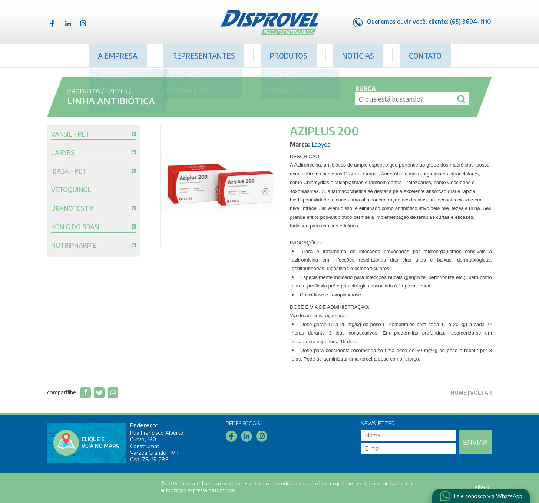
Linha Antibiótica (111, 100)
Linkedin (67, 23)
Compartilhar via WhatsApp (113, 392)
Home (458, 392)
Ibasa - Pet (69, 171)
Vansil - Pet (70, 134)
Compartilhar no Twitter (99, 392)
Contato (425, 55)
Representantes (203, 55)
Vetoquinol (71, 190)
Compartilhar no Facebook (85, 392)
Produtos (288, 55)
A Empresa (118, 55)
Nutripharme (73, 245)
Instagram (83, 23)
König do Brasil (77, 227)
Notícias (358, 55)
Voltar (481, 392)
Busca (365, 88)
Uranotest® (72, 208)
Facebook (52, 23)
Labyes (116, 91)
